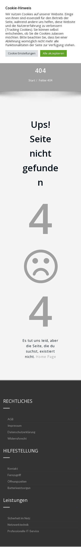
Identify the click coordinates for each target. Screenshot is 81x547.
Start (58, 80)
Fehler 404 (72, 80)
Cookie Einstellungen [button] (21, 53)
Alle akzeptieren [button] (53, 53)
